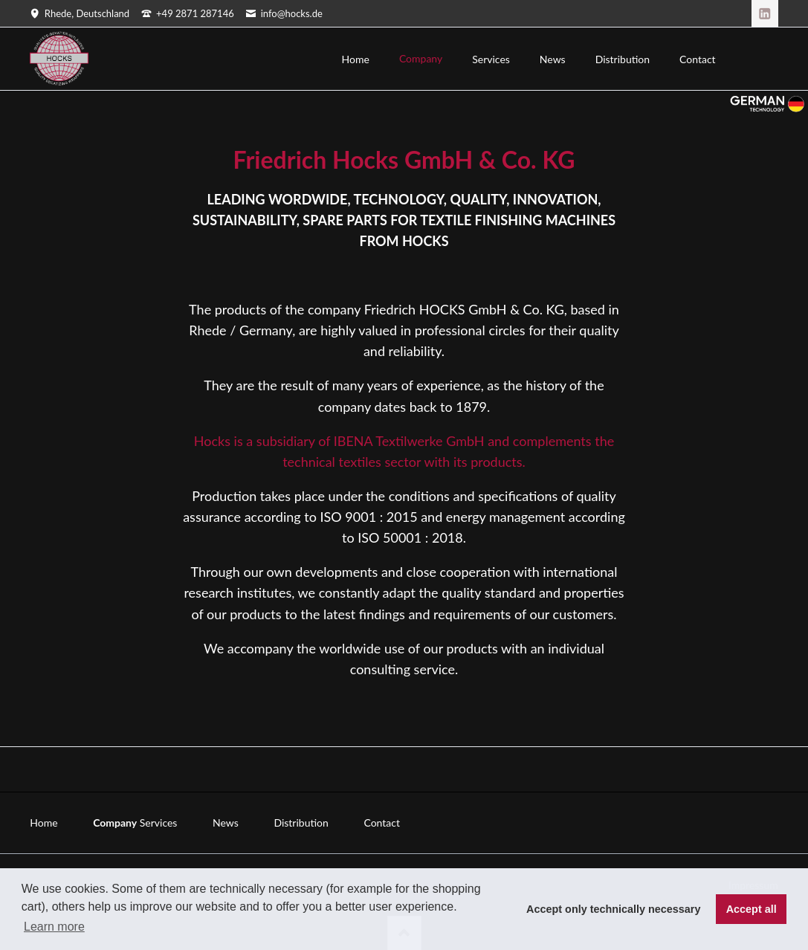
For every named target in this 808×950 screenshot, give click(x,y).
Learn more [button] (54, 926)
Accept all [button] (751, 909)
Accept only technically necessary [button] (613, 909)
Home (43, 822)
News (226, 822)
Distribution (301, 822)
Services (159, 822)
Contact (381, 822)
